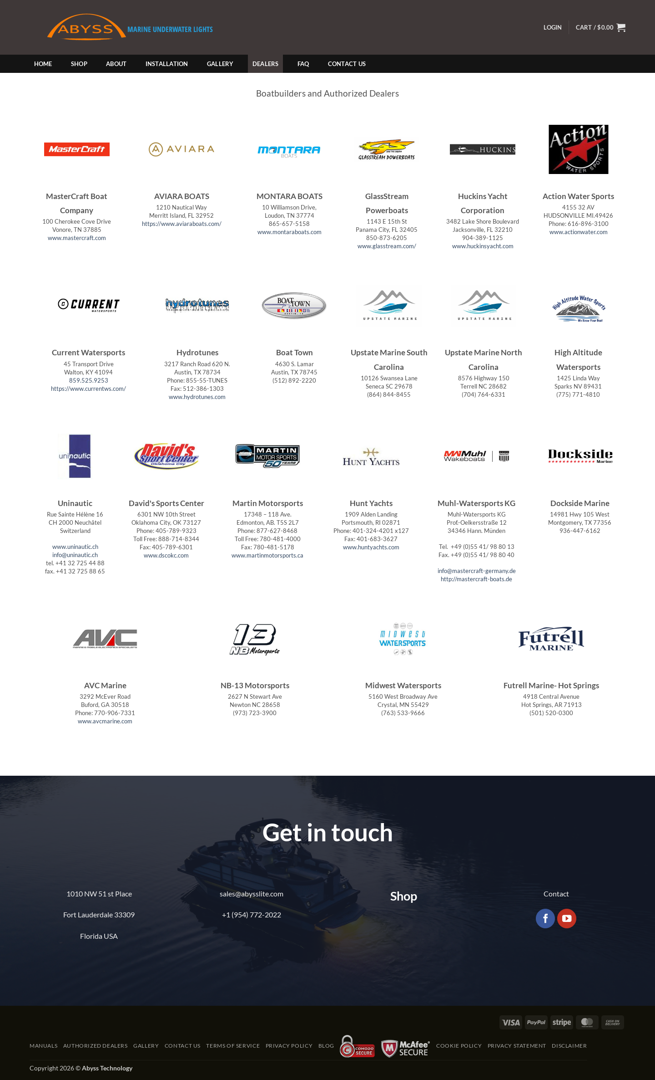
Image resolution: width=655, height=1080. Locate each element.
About (116, 63)
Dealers (265, 63)
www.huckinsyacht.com (483, 246)
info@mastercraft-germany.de (477, 570)
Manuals (43, 1045)
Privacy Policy (289, 1045)
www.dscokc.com (166, 555)
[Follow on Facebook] (545, 918)
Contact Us (347, 63)
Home (43, 63)
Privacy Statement (517, 1045)
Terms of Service (233, 1045)
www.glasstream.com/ (387, 246)
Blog (326, 1045)
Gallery (220, 63)
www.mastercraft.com (77, 237)
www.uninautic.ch (75, 546)
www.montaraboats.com (289, 231)
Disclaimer (569, 1045)
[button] (553, 27)
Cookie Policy (459, 1045)
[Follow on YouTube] (567, 918)
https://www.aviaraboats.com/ (182, 223)
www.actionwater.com (578, 231)
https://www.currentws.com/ (88, 388)
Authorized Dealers (95, 1045)
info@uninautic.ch (75, 554)
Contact (556, 893)
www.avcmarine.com (105, 721)
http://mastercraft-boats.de (476, 579)
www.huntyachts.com (371, 547)
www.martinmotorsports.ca (267, 555)
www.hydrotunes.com (197, 396)
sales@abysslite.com (251, 893)
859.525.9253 (88, 380)
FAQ (303, 63)
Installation (167, 63)
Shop (79, 63)
